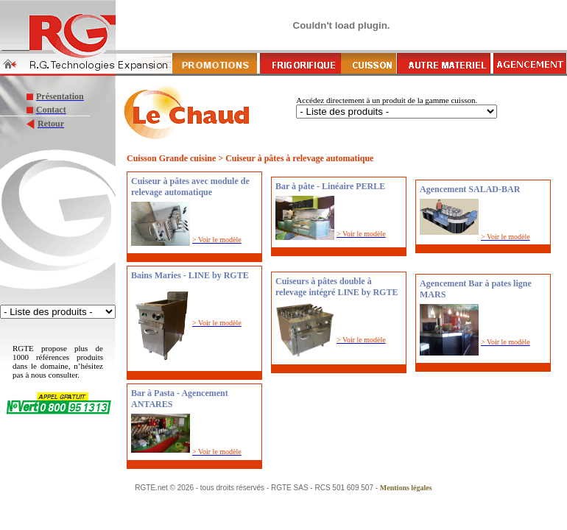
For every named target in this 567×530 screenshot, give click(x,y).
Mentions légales (406, 488)
